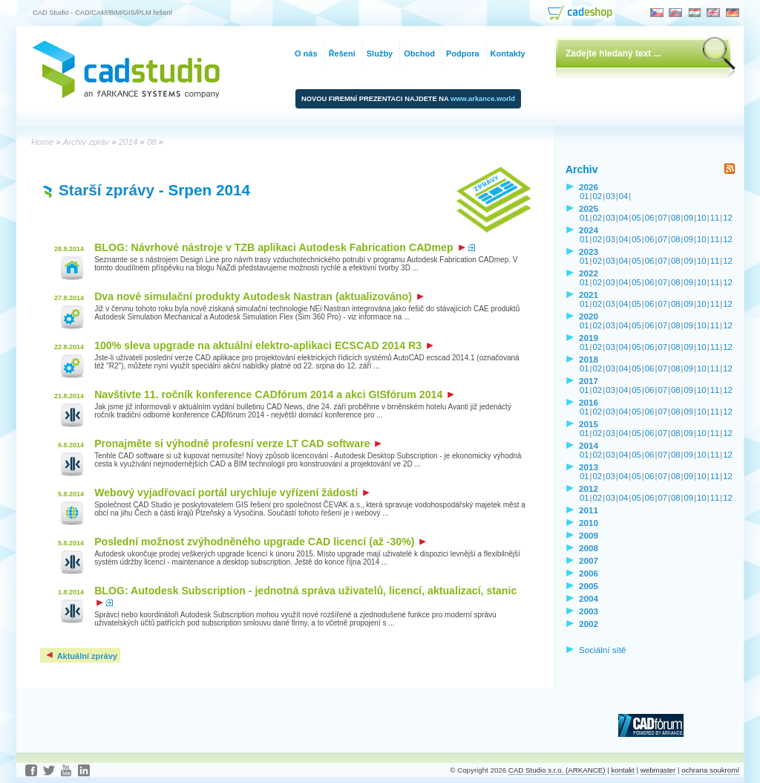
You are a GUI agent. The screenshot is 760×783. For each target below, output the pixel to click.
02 (598, 196)
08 (676, 217)
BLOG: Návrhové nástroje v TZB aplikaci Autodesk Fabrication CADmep (279, 247)
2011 (588, 510)
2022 (588, 273)
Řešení (342, 53)
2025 (588, 208)
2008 (588, 548)
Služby (380, 53)
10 (702, 217)
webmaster (658, 770)
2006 (588, 573)
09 (689, 217)
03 (610, 196)
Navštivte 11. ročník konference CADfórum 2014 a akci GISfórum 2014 (274, 394)
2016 (588, 402)
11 (715, 217)
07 (662, 217)
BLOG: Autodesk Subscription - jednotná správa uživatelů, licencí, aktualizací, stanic (305, 596)
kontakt (622, 770)
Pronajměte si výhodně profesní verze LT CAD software (237, 443)
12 (728, 217)
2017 (588, 381)
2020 (588, 316)
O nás (306, 53)
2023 (588, 251)
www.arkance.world (483, 99)
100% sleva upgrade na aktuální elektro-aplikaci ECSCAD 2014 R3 (263, 345)
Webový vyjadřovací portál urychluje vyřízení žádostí (232, 492)
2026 (588, 187)
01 (584, 196)
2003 (588, 611)
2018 (588, 359)
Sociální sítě (602, 649)
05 (636, 217)
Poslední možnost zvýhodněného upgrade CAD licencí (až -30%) (260, 542)
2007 (588, 560)
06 (650, 217)
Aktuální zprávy (81, 656)
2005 (588, 586)
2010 (588, 522)
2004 (588, 598)
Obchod (419, 53)
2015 (588, 424)
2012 (588, 488)
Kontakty (508, 53)
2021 (588, 294)
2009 (588, 535)
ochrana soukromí (710, 770)
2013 (588, 467)
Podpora (462, 53)
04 (624, 196)
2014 (588, 445)
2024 (588, 230)
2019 (588, 337)
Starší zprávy (106, 189)
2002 (588, 623)
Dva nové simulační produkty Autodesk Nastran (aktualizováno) (259, 296)
